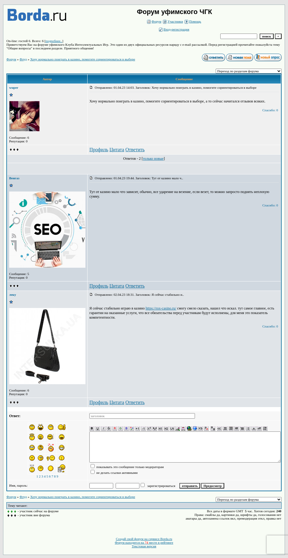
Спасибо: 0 (270, 110)
